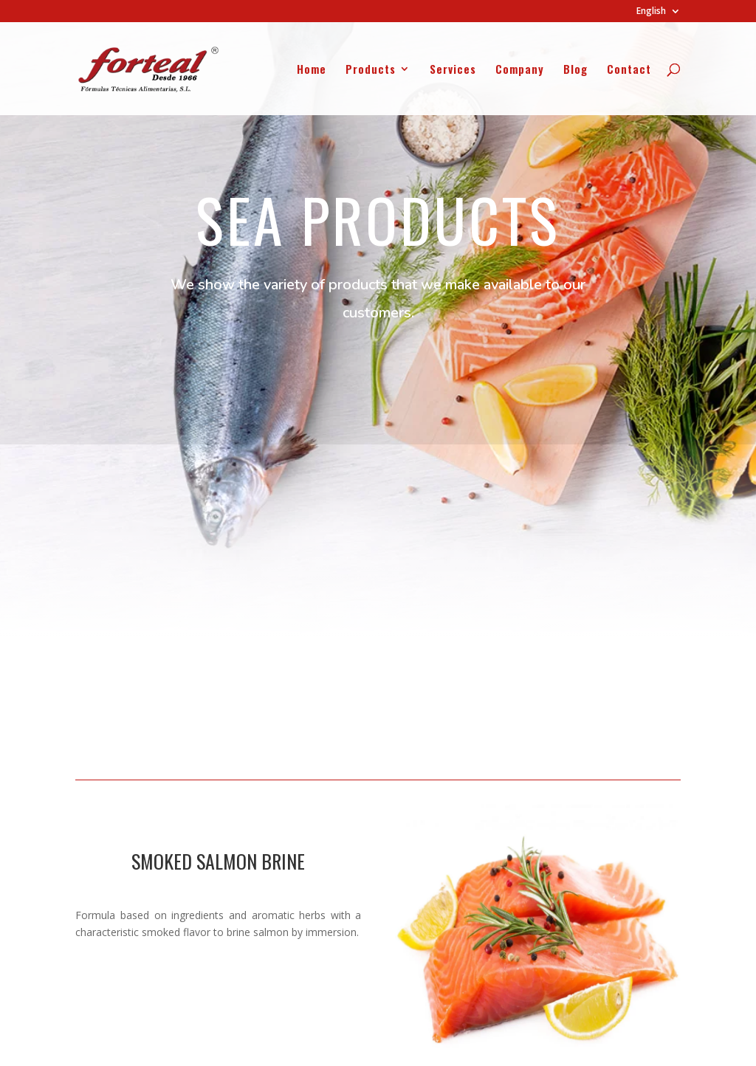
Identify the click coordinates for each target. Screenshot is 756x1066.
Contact (629, 70)
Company (519, 70)
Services (453, 70)
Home (311, 70)
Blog (575, 70)
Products (371, 70)
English (651, 12)
